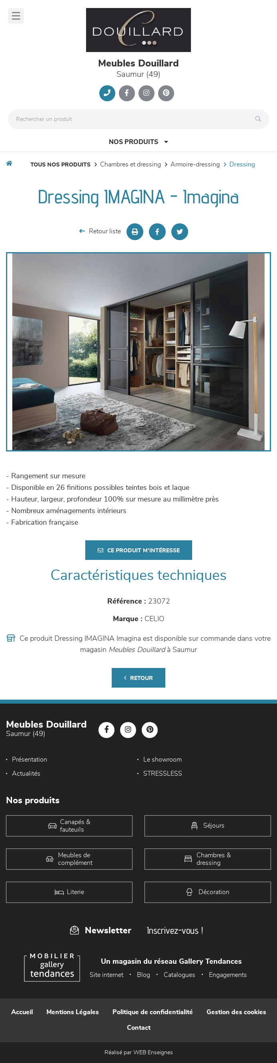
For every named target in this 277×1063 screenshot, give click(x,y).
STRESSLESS (162, 773)
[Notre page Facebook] (127, 93)
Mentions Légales (72, 1012)
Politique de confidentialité (152, 1012)
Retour (138, 678)
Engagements (228, 975)
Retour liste (100, 231)
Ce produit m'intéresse (139, 551)
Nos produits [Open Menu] (138, 141)
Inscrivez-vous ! (175, 930)
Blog (143, 975)
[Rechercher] (260, 119)
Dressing (242, 164)
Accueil (22, 1012)
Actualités (26, 773)
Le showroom (162, 759)
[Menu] (16, 16)
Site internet (106, 975)
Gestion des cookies (236, 1012)
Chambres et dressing (130, 164)
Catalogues (179, 975)
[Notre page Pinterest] (166, 93)
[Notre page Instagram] (146, 93)
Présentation (29, 759)
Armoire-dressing (195, 164)
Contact (139, 1028)
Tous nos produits (60, 165)
